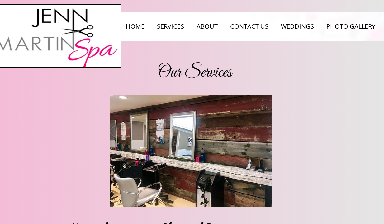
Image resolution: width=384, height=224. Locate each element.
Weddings (297, 26)
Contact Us (249, 26)
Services (170, 26)
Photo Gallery (350, 26)
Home (135, 26)
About (207, 26)
